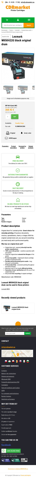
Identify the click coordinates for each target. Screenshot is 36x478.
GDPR (3, 391)
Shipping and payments (7, 376)
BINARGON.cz (24, 469)
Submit (27, 333)
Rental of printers (6, 396)
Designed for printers (22, 147)
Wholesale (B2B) (6, 379)
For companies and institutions (10, 393)
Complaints (4, 385)
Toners (11, 30)
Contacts (4, 371)
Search (29, 25)
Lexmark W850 (5, 289)
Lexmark (17, 30)
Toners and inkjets (26, 475)
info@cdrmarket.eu (27, 2)
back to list (5, 36)
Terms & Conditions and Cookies (10, 388)
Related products (30, 147)
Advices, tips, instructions (8, 373)
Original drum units (26, 30)
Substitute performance (8, 399)
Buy (15, 117)
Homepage (4, 30)
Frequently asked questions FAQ (10, 382)
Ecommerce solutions (14, 469)
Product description (13, 147)
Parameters (5, 146)
